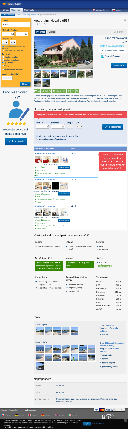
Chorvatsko (29, 10)
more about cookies (98, 424)
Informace (40, 32)
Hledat (25, 84)
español (47, 415)
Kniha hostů (16, 141)
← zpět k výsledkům (8, 14)
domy (5, 66)
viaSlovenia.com (30, 410)
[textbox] (16, 24)
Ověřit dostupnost (112, 127)
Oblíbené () (100, 10)
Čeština (118, 10)
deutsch (21, 415)
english (34, 415)
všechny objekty (10, 57)
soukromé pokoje (10, 60)
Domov (5, 10)
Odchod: (55, 123)
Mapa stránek (13, 410)
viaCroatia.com (14, 4)
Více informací (64, 167)
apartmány (7, 63)
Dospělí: (70, 123)
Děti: (78, 123)
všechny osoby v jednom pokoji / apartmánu (13, 47)
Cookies (4, 410)
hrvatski (61, 415)
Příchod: (39, 123)
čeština (7, 415)
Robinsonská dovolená (12, 70)
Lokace (52, 32)
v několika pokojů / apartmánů (12, 50)
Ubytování (15, 10)
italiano (74, 415)
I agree (87, 424)
